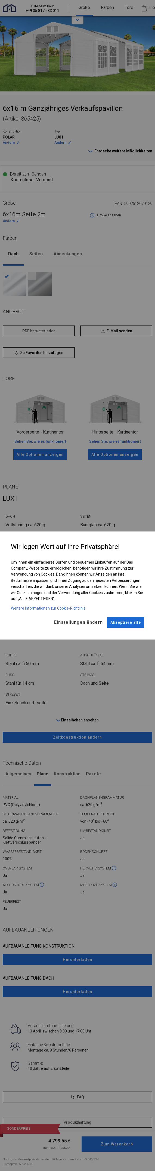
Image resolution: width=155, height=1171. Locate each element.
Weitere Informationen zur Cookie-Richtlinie (48, 608)
